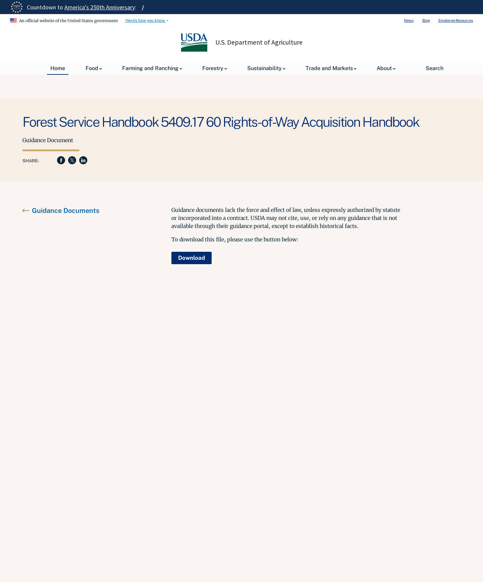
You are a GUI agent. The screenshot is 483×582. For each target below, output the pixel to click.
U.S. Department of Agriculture (259, 42)
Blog (426, 20)
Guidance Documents (65, 211)
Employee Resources (455, 20)
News (409, 20)
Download (191, 257)
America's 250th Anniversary (99, 7)
